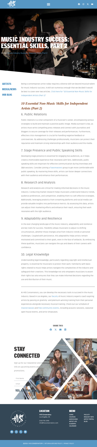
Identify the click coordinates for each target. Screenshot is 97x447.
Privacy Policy (69, 443)
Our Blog (7, 94)
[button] (48, 4)
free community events (48, 308)
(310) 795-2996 (44, 421)
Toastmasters (56, 167)
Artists (6, 83)
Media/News (9, 89)
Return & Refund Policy (53, 443)
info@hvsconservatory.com (48, 423)
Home (3, 53)
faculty (55, 296)
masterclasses (27, 308)
